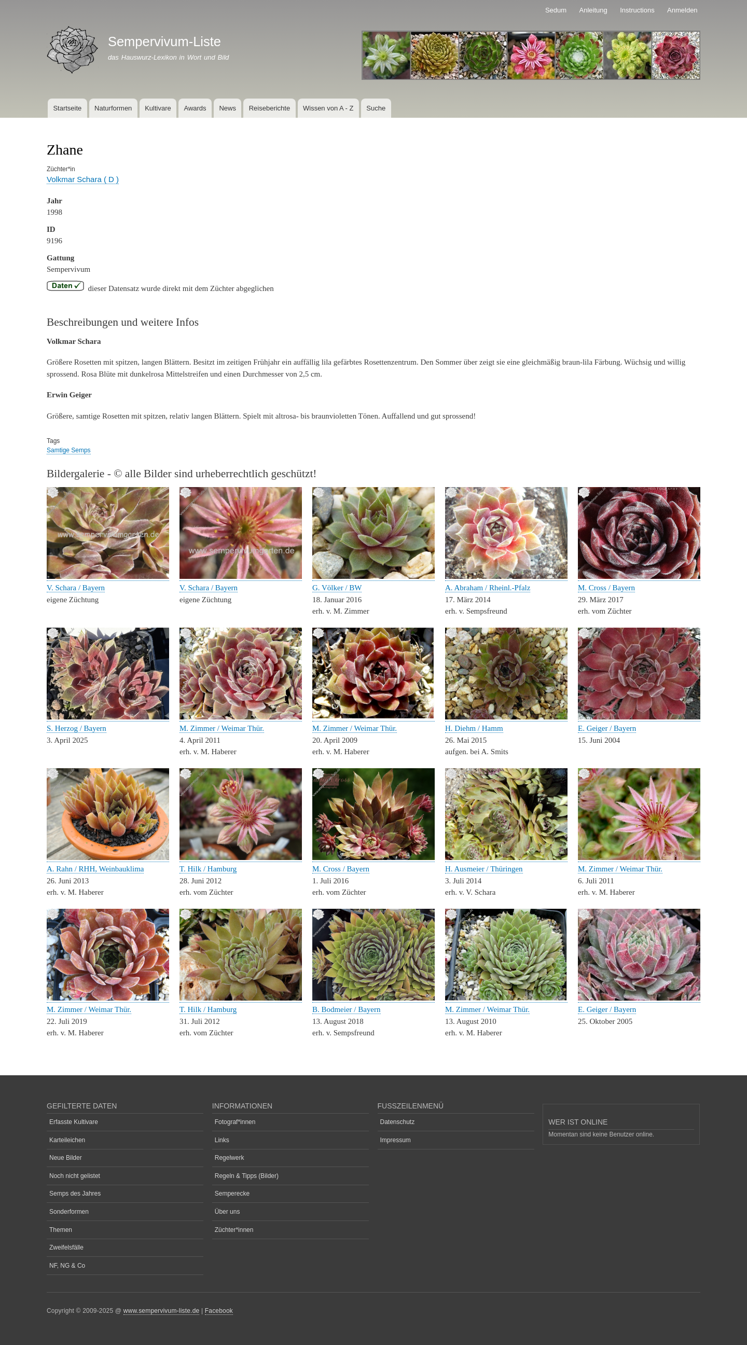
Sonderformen (69, 1211)
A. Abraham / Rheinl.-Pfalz (487, 588)
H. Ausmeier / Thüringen (484, 869)
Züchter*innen (234, 1229)
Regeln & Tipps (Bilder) (247, 1176)
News (227, 108)
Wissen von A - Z (328, 108)
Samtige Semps (69, 450)
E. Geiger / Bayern (607, 728)
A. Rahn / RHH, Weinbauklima (95, 869)
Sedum (555, 10)
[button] (108, 576)
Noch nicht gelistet (74, 1176)
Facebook (219, 1310)
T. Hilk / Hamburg (208, 869)
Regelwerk (229, 1157)
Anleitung (593, 10)
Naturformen (113, 108)
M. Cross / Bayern (606, 588)
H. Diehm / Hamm (474, 728)
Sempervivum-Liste (164, 41)
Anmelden (682, 10)
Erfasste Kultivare (73, 1122)
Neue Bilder (65, 1157)
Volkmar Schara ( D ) (83, 179)
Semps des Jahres (75, 1193)
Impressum (395, 1140)
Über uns (227, 1211)
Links (222, 1140)
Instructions (637, 10)
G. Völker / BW (337, 588)
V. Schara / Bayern (76, 588)
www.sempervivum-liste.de (161, 1310)
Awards (195, 108)
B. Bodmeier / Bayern (346, 1009)
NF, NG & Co (67, 1265)
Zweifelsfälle (66, 1247)
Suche (375, 108)
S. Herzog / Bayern (76, 728)
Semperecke (232, 1193)
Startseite (67, 108)
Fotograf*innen (235, 1122)
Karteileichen (67, 1140)
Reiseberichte (269, 108)
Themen (60, 1229)
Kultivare (158, 108)
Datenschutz (397, 1122)
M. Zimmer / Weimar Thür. (221, 728)
